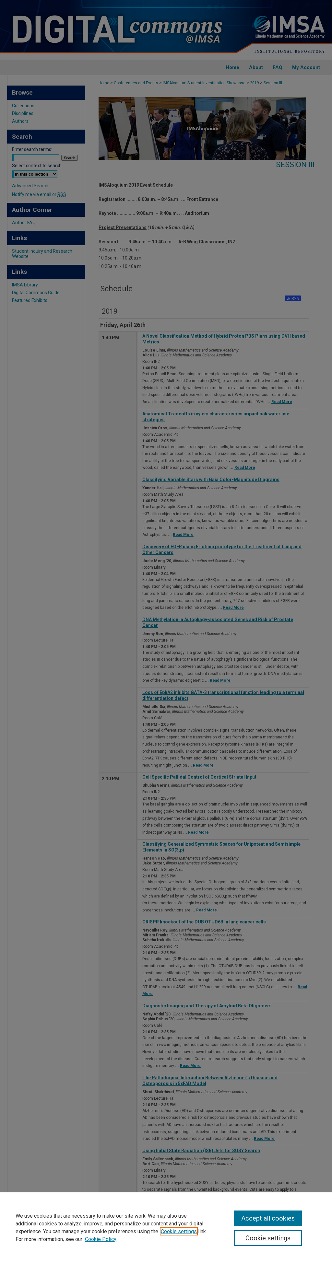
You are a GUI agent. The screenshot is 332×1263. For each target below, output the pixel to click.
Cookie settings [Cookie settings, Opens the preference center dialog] (267, 1238)
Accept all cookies (268, 1218)
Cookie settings (179, 1231)
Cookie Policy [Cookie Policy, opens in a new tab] (100, 1239)
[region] (166, 1227)
